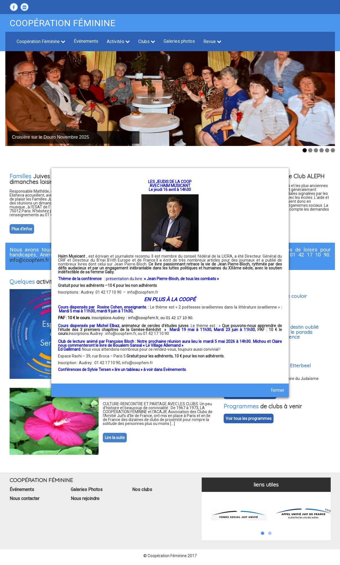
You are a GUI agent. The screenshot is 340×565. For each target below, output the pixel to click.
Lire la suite (115, 437)
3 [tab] (316, 150)
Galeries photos (179, 41)
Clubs (146, 41)
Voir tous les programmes (249, 418)
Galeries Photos (87, 489)
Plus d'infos (22, 229)
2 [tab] (310, 150)
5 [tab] (327, 150)
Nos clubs (142, 489)
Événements (86, 41)
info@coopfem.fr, (121, 333)
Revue (212, 41)
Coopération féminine (62, 23)
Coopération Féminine (41, 41)
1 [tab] (305, 150)
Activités (118, 41)
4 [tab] (321, 150)
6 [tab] (333, 150)
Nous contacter (24, 498)
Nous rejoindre (85, 498)
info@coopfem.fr (142, 292)
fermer (277, 390)
